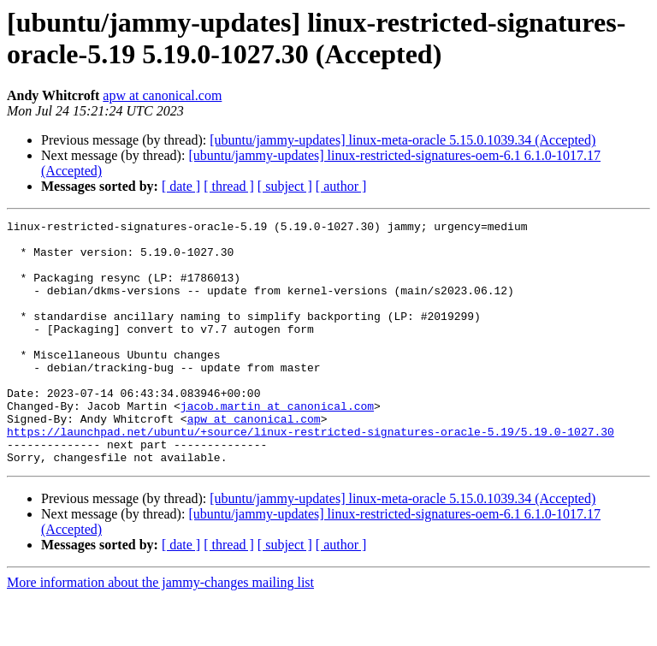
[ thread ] (229, 186)
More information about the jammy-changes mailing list (160, 631)
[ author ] (341, 186)
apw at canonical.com (162, 95)
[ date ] (181, 186)
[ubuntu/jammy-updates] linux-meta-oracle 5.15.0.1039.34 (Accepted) (402, 140)
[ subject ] (284, 186)
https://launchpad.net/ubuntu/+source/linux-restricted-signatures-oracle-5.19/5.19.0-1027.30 (310, 475)
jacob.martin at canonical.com (277, 444)
